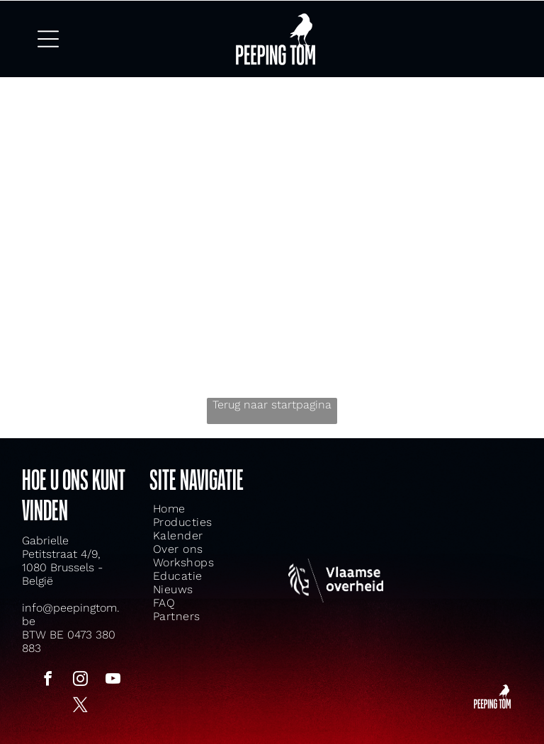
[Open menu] (48, 36)
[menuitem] (187, 505)
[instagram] (80, 677)
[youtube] (113, 677)
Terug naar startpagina (272, 401)
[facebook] (48, 677)
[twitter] (80, 703)
